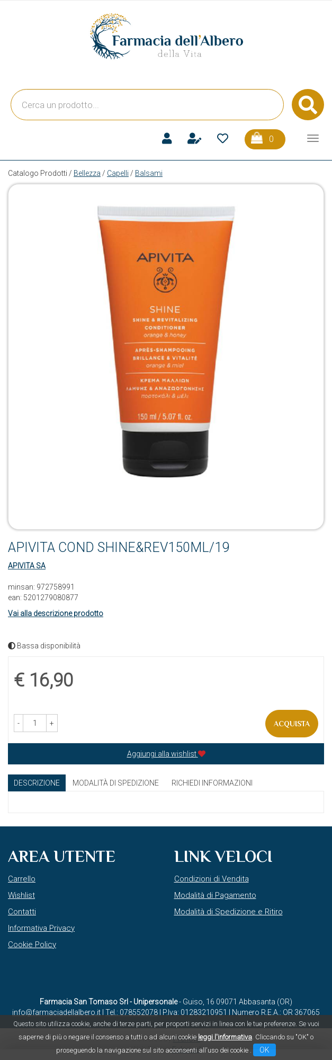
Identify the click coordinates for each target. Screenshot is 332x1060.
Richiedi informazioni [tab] (212, 783)
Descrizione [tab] (37, 783)
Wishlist (21, 895)
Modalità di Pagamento (215, 895)
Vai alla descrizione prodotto (55, 613)
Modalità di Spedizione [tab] (116, 783)
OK (264, 1050)
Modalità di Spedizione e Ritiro (228, 911)
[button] (18, 723)
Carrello (21, 879)
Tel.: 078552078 (131, 1012)
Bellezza (87, 173)
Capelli (118, 173)
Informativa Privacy (41, 928)
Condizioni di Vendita (211, 879)
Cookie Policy (32, 944)
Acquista (292, 723)
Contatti (22, 911)
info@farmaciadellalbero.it (56, 1012)
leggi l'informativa (225, 1037)
